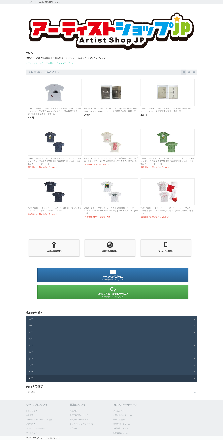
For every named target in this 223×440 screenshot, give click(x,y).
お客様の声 (30, 424)
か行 (31, 325)
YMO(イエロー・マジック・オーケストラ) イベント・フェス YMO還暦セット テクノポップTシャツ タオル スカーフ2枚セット (167, 211)
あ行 (31, 319)
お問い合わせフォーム (122, 415)
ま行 (31, 358)
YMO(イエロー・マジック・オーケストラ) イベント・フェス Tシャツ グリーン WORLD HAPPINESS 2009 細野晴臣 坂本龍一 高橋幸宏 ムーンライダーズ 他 (167, 161)
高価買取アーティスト (79, 419)
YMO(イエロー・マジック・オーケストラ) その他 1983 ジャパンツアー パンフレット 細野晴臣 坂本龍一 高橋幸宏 (167, 109)
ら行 (31, 371)
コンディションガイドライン (82, 424)
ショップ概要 (31, 410)
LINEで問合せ (119, 419)
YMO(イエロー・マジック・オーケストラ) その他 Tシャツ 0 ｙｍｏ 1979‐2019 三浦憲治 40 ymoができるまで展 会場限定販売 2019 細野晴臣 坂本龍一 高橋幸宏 (54, 111)
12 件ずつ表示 (52, 72)
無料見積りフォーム (121, 424)
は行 (31, 352)
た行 (31, 339)
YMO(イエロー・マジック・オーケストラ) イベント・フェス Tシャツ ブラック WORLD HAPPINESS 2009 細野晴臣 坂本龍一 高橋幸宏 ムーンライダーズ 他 (54, 161)
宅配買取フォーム (120, 428)
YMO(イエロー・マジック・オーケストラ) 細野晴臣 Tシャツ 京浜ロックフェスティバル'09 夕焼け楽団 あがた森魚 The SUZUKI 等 (111, 159)
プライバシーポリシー (35, 428)
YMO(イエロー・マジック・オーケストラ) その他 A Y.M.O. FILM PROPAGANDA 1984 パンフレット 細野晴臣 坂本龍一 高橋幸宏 (110, 109)
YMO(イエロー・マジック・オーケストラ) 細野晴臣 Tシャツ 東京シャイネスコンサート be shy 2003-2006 (54, 209)
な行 (31, 345)
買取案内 (73, 410)
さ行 (31, 332)
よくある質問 (118, 410)
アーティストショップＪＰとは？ (40, 419)
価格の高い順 (35, 72)
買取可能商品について (79, 415)
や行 (31, 365)
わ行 (31, 378)
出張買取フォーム (120, 432)
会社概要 (30, 415)
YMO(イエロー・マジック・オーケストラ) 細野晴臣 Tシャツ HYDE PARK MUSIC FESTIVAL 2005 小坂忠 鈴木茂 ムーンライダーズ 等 (111, 211)
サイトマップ (31, 432)
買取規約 (73, 428)
